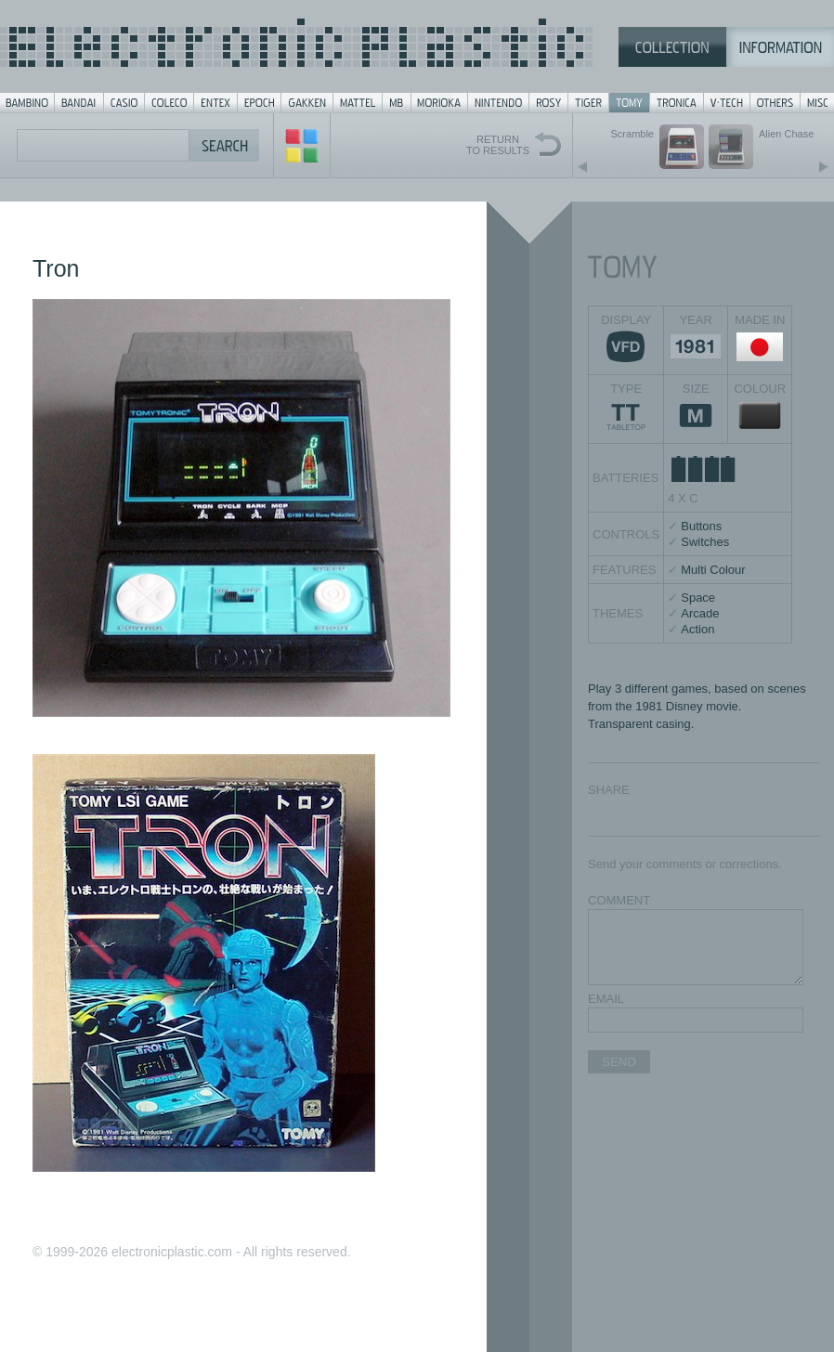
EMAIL (606, 999)
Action (697, 629)
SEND (619, 1062)
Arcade (700, 613)
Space (698, 597)
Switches (705, 542)
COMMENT (619, 900)
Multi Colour (713, 570)
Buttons (701, 526)
